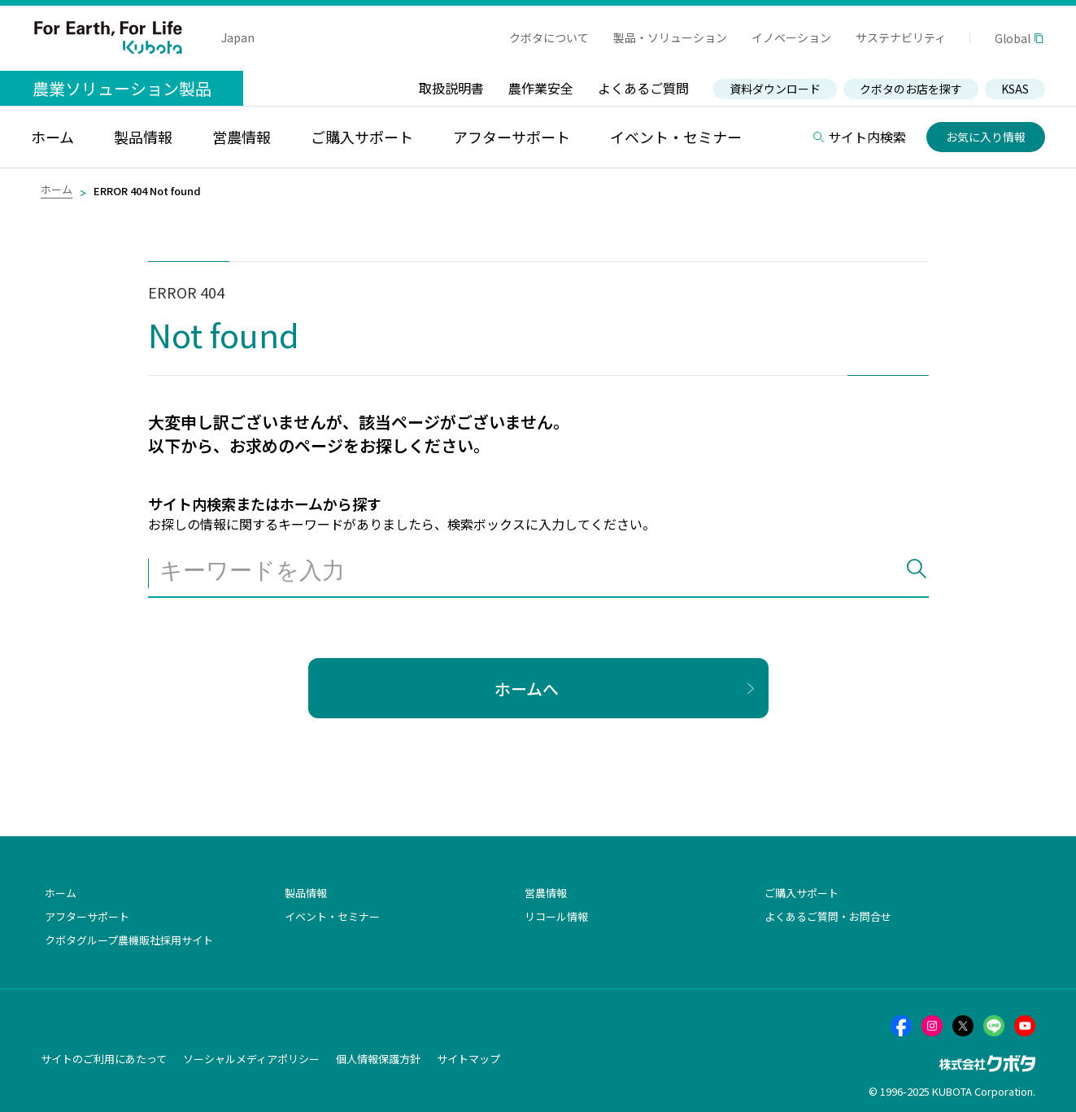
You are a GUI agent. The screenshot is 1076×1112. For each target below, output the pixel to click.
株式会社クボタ (987, 1063)
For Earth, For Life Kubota (108, 37)
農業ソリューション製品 (122, 88)
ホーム (56, 189)
